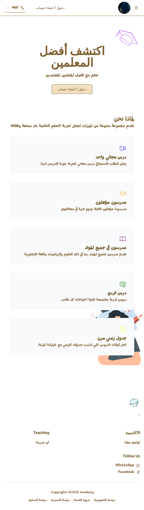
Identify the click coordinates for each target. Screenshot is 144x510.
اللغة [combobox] (15, 7)
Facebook (129, 472)
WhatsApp (127, 465)
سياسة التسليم (38, 500)
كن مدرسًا (42, 442)
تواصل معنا (132, 442)
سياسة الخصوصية (104, 500)
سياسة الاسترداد (60, 500)
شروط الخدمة (82, 500)
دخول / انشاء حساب (50, 8)
